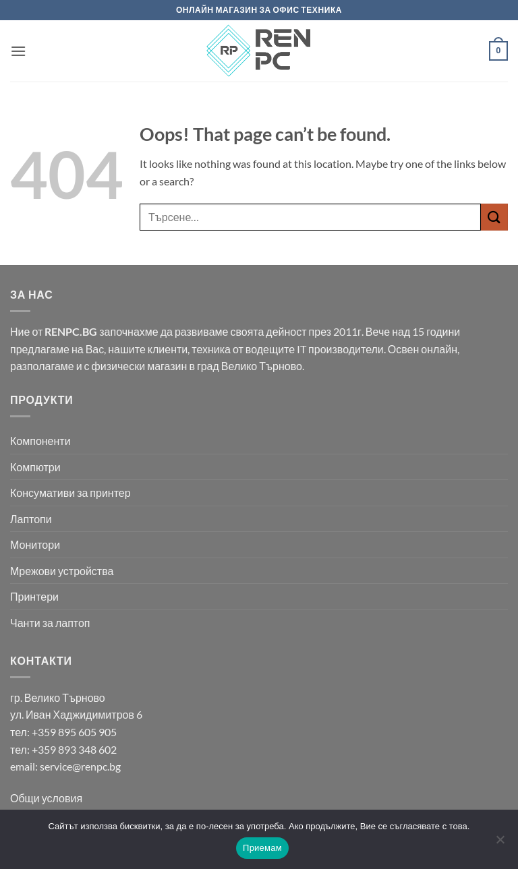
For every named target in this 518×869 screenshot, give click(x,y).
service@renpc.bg (80, 766)
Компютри (35, 466)
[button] (18, 50)
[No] (500, 843)
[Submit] (494, 217)
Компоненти (40, 440)
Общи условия (46, 797)
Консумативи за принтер (70, 492)
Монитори (35, 544)
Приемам (262, 848)
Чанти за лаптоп (50, 622)
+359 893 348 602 (74, 749)
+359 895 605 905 (74, 731)
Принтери (34, 596)
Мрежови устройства (61, 570)
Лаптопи (31, 518)
